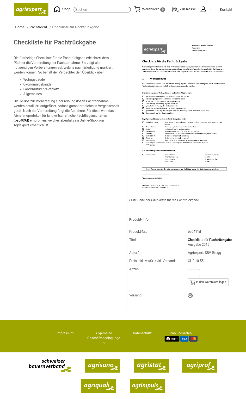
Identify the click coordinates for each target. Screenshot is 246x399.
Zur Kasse (184, 9)
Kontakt (226, 9)
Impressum (65, 333)
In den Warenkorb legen (208, 282)
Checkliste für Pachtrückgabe (210, 240)
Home (20, 27)
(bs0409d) (21, 120)
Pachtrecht (38, 27)
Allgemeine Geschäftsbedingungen (103, 338)
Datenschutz (142, 333)
